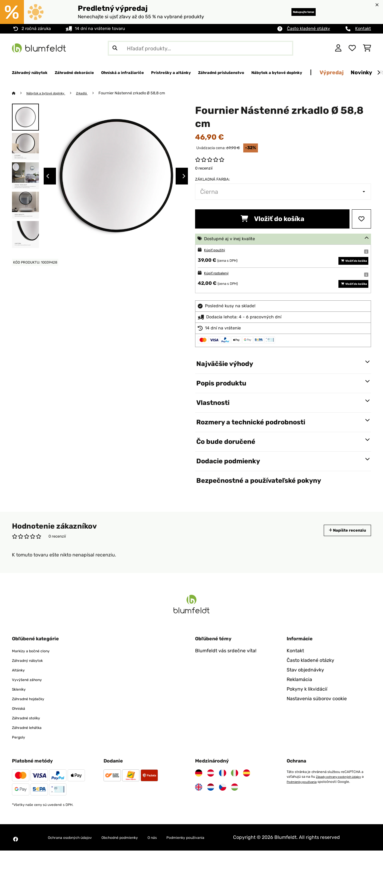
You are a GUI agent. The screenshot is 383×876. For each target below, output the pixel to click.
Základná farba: (212, 179)
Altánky (20, 688)
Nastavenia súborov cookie (317, 717)
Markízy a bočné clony (37, 669)
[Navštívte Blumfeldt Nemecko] (198, 791)
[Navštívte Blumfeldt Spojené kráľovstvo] (198, 805)
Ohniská (21, 726)
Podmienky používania (307, 800)
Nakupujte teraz (293, 11)
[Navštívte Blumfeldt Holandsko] (210, 805)
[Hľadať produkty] (200, 48)
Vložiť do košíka (272, 219)
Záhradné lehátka (31, 745)
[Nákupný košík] (367, 48)
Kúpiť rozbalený (220, 282)
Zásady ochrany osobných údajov (343, 795)
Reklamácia (299, 698)
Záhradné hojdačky (33, 717)
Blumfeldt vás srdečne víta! (225, 669)
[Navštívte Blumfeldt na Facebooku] (15, 861)
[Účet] (338, 48)
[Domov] (19, 93)
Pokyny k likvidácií (307, 707)
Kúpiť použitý (217, 250)
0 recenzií (203, 168)
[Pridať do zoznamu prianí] (361, 219)
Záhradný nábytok (32, 678)
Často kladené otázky (308, 28)
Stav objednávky (305, 688)
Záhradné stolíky (30, 736)
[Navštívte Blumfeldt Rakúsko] (210, 791)
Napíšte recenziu (340, 548)
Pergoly (20, 755)
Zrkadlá (92, 93)
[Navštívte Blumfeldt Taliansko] (234, 791)
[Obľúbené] (352, 48)
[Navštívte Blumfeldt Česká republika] (222, 805)
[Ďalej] (378, 72)
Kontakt (363, 28)
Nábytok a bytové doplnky (51, 93)
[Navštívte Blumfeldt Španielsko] (246, 791)
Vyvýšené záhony (31, 698)
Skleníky (21, 707)
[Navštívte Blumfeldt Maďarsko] (234, 805)
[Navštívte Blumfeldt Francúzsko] (222, 791)
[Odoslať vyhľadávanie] (115, 48)
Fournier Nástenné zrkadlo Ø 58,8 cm (144, 93)
